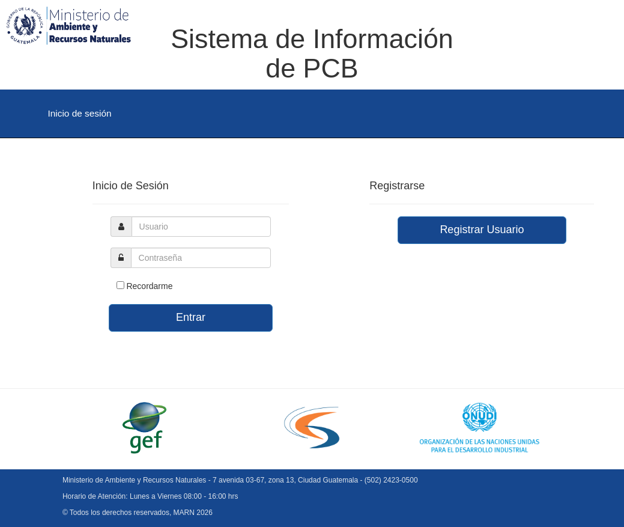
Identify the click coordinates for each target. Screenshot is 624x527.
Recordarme (149, 286)
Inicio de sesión (80, 113)
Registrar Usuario (482, 230)
